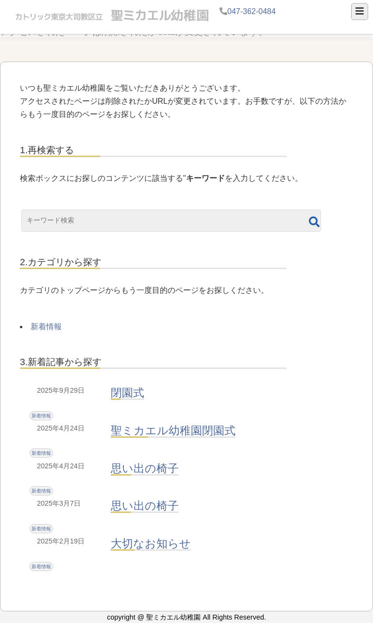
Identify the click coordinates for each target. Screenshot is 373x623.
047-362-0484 (251, 11)
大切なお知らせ (151, 543)
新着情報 (46, 326)
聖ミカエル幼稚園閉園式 (173, 430)
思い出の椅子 (145, 468)
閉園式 (127, 392)
